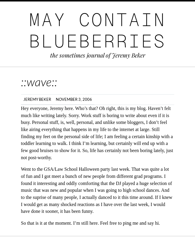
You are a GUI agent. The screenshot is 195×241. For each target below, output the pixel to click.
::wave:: (39, 82)
